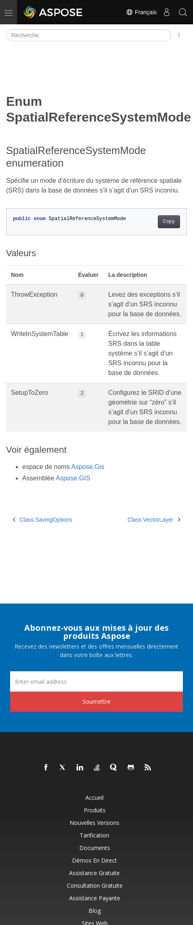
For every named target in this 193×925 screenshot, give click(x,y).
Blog (95, 910)
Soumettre (96, 701)
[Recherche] (88, 35)
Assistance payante (94, 898)
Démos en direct (94, 860)
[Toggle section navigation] (179, 35)
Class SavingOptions (42, 519)
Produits (95, 810)
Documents (94, 848)
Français (141, 12)
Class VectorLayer (153, 519)
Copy (169, 222)
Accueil (94, 797)
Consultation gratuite (95, 885)
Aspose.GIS (73, 478)
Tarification (94, 835)
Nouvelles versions (94, 823)
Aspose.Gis (87, 466)
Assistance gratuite (94, 873)
